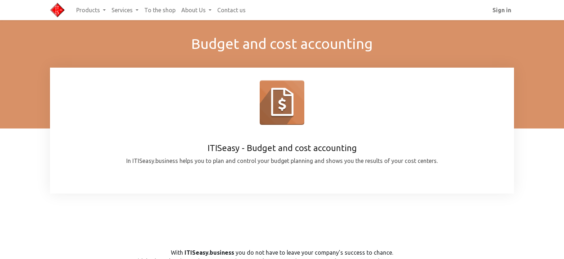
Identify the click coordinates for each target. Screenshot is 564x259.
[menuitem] (159, 10)
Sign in (501, 10)
